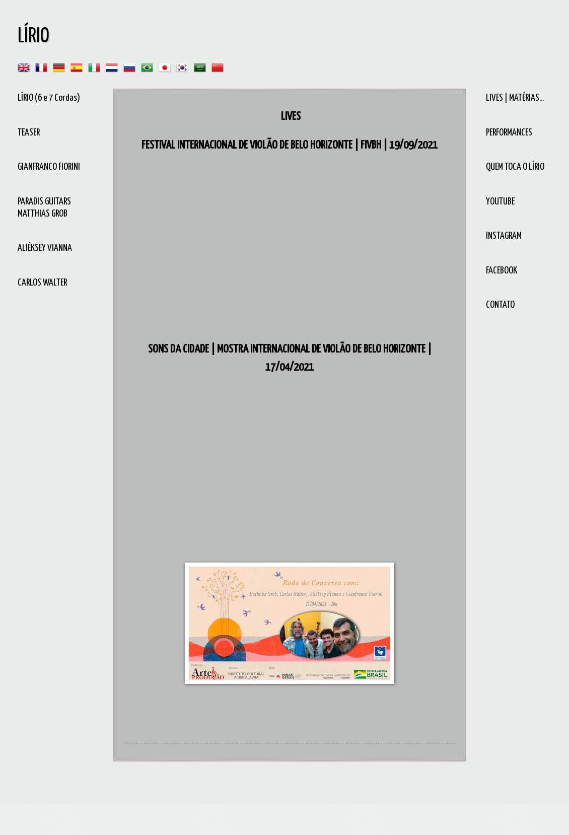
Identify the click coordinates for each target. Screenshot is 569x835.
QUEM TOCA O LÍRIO (515, 167)
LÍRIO (33, 36)
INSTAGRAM (504, 236)
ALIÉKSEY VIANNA (45, 248)
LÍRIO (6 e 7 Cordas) (49, 98)
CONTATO (500, 305)
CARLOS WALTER (42, 283)
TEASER (29, 132)
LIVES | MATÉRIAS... (515, 98)
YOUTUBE (500, 201)
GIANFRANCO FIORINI (49, 167)
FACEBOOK (501, 270)
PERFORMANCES (509, 132)
